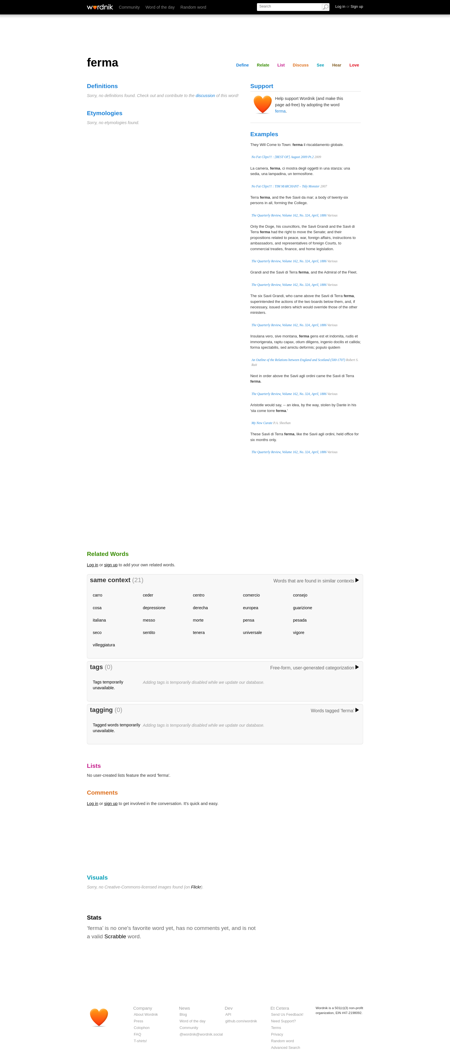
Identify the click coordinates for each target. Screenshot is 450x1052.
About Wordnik (146, 1014)
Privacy (277, 1034)
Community (129, 7)
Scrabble (115, 936)
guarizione (302, 607)
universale (252, 632)
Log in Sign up (349, 6)
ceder (148, 595)
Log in (92, 565)
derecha (200, 607)
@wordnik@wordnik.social (201, 1034)
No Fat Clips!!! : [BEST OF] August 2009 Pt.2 (282, 157)
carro (97, 595)
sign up (110, 565)
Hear (336, 65)
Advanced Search (285, 1047)
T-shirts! (140, 1041)
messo (149, 620)
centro (199, 595)
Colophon (142, 1028)
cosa (97, 607)
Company (142, 1008)
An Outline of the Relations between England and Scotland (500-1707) (298, 360)
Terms (276, 1028)
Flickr (196, 887)
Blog (183, 1014)
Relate (263, 65)
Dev (228, 1008)
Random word (193, 7)
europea (250, 607)
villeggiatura (104, 645)
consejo (300, 595)
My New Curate (261, 423)
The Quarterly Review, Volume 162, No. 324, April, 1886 (289, 215)
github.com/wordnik (241, 1021)
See (320, 65)
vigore (298, 632)
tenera (199, 632)
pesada (300, 620)
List (281, 65)
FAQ (137, 1034)
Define (242, 65)
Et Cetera (279, 1008)
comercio (251, 595)
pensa (248, 620)
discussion (205, 95)
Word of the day (160, 7)
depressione (154, 607)
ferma (280, 111)
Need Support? (283, 1021)
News (184, 1008)
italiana (99, 620)
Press (138, 1021)
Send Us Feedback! (287, 1014)
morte (198, 620)
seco (97, 632)
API (228, 1014)
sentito (149, 632)
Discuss (301, 65)
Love (354, 65)
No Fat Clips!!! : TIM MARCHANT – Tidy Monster (285, 186)
